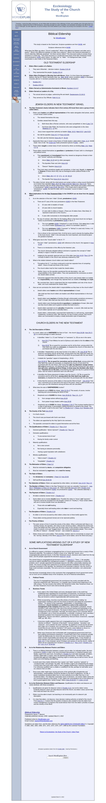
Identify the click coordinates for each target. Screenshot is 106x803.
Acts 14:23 (79, 255)
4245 (38, 57)
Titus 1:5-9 (63, 427)
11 (58, 160)
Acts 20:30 (67, 401)
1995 (62, 749)
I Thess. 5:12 (78, 408)
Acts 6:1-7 (76, 531)
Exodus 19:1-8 (57, 72)
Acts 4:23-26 (64, 135)
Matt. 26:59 (64, 77)
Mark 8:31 (79, 131)
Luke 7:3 (89, 124)
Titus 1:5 (87, 255)
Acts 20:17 (45, 340)
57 (57, 176)
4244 (46, 187)
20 (66, 176)
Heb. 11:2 (85, 141)
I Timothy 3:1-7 (54, 427)
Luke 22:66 (53, 187)
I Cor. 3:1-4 (44, 644)
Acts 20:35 (65, 477)
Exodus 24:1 (37, 82)
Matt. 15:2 (85, 146)
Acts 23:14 (57, 179)
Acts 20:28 (80, 332)
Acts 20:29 (64, 398)
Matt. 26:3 (50, 176)
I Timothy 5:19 (50, 511)
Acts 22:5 (61, 187)
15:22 (68, 556)
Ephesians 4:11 (60, 225)
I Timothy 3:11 (66, 688)
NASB (59, 749)
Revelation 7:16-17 (68, 404)
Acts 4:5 (54, 135)
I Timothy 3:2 (63, 430)
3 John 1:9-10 (82, 680)
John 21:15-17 (65, 390)
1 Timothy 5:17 (68, 408)
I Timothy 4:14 (85, 488)
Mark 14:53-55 (67, 184)
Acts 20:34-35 (47, 480)
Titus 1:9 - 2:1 (76, 395)
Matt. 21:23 (50, 160)
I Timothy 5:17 (50, 492)
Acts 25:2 (58, 138)
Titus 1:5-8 (78, 642)
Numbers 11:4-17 (72, 88)
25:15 (65, 138)
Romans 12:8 (88, 408)
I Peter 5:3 (57, 477)
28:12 (69, 176)
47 (55, 176)
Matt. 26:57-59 (56, 184)
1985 (58, 228)
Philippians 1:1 (38, 488)
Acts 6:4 (59, 535)
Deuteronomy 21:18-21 (77, 94)
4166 (56, 223)
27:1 (60, 176)
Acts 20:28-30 (71, 680)
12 (53, 128)
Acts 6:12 (58, 166)
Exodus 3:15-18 (65, 69)
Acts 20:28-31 (42, 361)
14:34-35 (51, 644)
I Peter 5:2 (50, 464)
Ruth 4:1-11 (56, 97)
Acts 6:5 (63, 556)
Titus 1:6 (71, 430)
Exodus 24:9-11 (38, 85)
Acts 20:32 (86, 381)
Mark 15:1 (75, 184)
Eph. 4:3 (41, 641)
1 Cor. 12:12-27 (78, 629)
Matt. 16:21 (72, 131)
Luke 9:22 (87, 131)
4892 (82, 77)
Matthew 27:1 (47, 128)
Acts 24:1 (65, 179)
